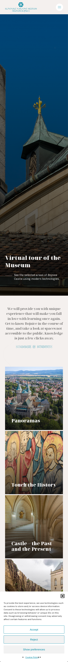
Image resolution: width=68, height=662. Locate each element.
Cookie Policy (32, 657)
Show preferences (34, 649)
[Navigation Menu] (59, 7)
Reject (34, 639)
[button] (62, 596)
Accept (34, 629)
